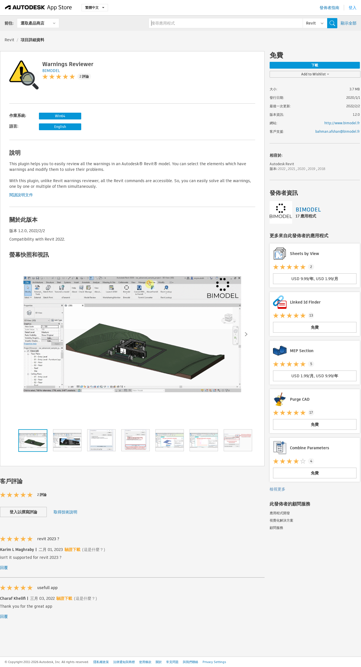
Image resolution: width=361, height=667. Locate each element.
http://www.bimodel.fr (342, 123)
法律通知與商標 (124, 662)
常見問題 (172, 662)
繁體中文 (94, 7)
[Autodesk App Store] (38, 7)
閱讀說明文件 (21, 195)
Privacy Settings (214, 662)
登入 (352, 7)
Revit (9, 40)
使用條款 (145, 662)
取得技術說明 (65, 512)
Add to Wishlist (315, 74)
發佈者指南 (329, 7)
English (60, 126)
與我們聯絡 (190, 662)
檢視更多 (277, 489)
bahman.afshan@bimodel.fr (337, 131)
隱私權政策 (101, 662)
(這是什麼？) (93, 549)
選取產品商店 (32, 23)
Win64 (60, 116)
